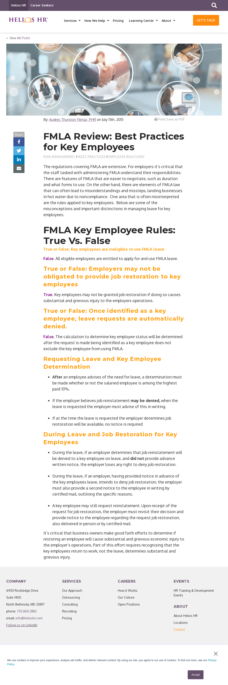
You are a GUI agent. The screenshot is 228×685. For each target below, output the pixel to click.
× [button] (216, 654)
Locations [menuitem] (181, 624)
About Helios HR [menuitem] (185, 617)
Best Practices (92, 157)
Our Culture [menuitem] (126, 598)
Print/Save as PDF (169, 120)
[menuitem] (179, 630)
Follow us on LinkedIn (21, 626)
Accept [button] (195, 674)
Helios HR (18, 5)
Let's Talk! (206, 20)
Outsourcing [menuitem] (71, 598)
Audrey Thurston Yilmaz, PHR (72, 120)
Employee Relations (127, 157)
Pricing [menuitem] (118, 20)
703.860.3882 (27, 612)
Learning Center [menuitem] (141, 20)
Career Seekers (42, 5)
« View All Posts (18, 39)
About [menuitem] (166, 20)
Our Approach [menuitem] (72, 592)
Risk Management (59, 157)
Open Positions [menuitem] (129, 605)
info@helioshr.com (29, 619)
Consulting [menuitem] (70, 605)
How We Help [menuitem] (94, 20)
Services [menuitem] (70, 20)
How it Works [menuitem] (127, 592)
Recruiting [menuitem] (69, 612)
